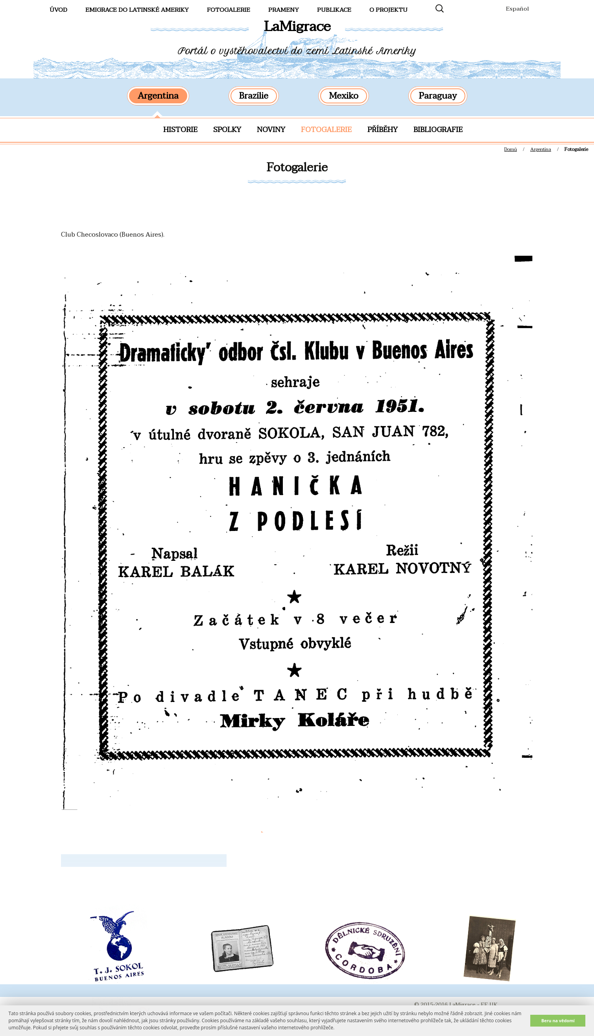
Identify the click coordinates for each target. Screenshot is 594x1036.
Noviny (271, 130)
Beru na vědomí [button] (558, 1020)
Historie (180, 130)
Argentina (158, 95)
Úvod (58, 10)
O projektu (388, 10)
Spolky (227, 130)
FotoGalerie (228, 10)
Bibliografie (438, 130)
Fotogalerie (326, 130)
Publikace (334, 10)
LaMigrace (297, 27)
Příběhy (382, 130)
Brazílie (253, 95)
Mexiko (343, 95)
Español (517, 9)
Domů (510, 149)
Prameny (283, 10)
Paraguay (438, 95)
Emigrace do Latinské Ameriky (137, 10)
